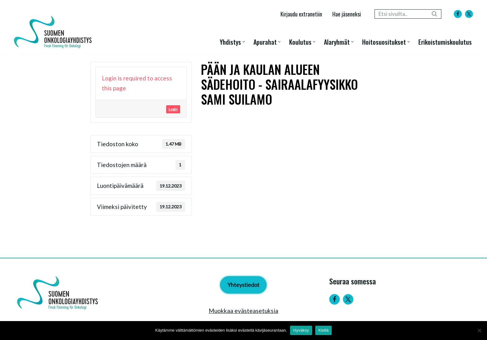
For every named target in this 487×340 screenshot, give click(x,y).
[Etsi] (401, 14)
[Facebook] (458, 14)
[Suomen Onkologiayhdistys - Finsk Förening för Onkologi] (54, 32)
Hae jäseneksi (346, 14)
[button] (244, 42)
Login (173, 109)
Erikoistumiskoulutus (445, 42)
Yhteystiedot (243, 284)
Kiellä (323, 330)
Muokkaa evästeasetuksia (243, 310)
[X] (469, 14)
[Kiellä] (479, 330)
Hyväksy (301, 330)
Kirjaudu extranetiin (301, 14)
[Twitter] (348, 299)
